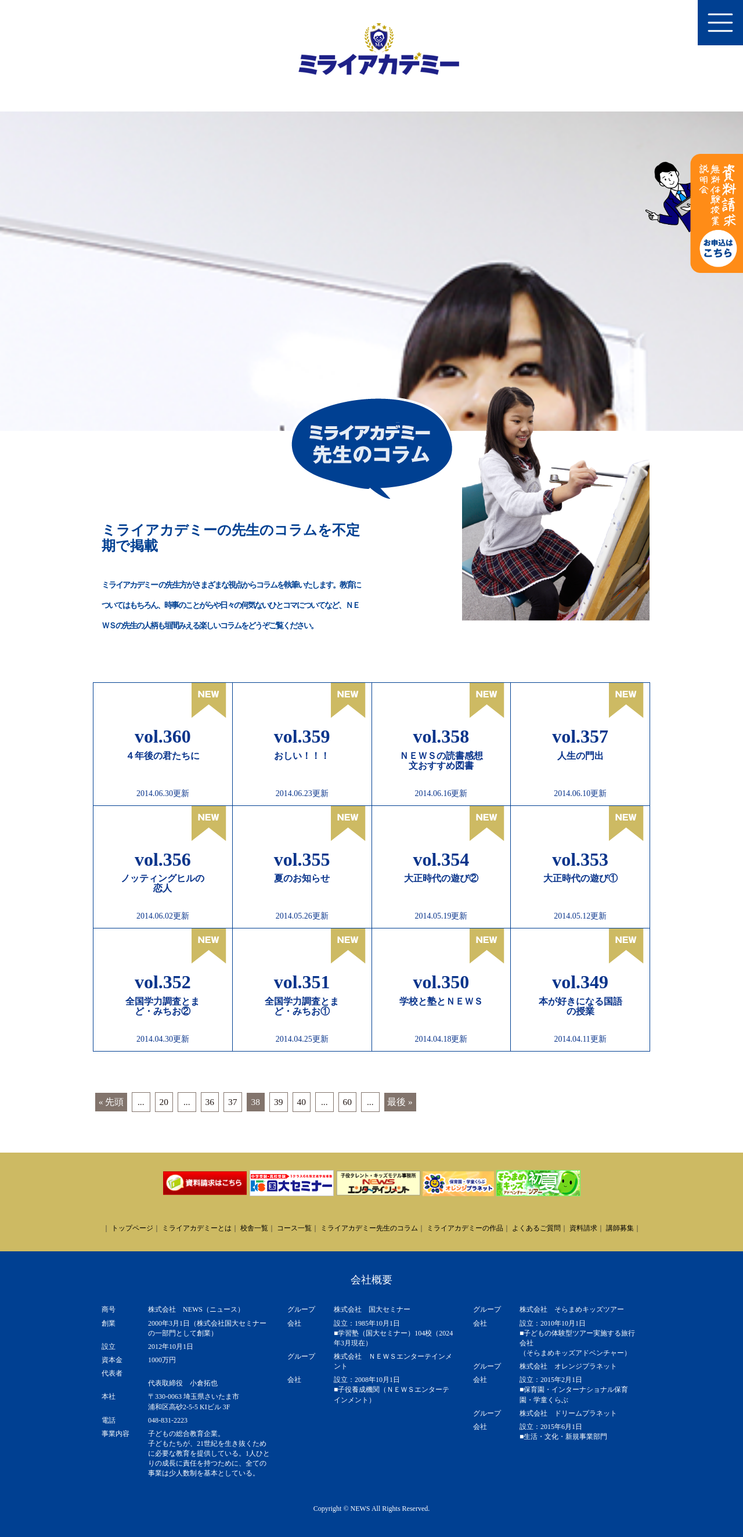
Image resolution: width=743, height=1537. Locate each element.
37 (232, 1102)
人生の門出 (580, 756)
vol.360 (163, 736)
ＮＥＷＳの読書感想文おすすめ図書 (441, 761)
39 (278, 1102)
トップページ (132, 1228)
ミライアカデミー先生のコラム (369, 1228)
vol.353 (580, 859)
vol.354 (441, 859)
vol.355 (302, 859)
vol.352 (163, 981)
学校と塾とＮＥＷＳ (441, 1001)
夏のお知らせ (302, 878)
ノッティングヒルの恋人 (162, 883)
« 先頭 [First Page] (111, 1102)
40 (301, 1102)
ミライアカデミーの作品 (465, 1228)
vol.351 (302, 981)
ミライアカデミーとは (197, 1228)
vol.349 (580, 981)
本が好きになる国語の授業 (580, 1006)
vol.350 (441, 981)
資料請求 (583, 1228)
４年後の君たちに (162, 756)
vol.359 (302, 736)
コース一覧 (294, 1228)
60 (347, 1102)
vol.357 (580, 736)
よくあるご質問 (536, 1228)
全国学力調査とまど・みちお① (302, 1006)
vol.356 (163, 859)
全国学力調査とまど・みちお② (162, 1006)
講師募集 (620, 1228)
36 (210, 1102)
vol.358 (441, 736)
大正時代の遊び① (580, 878)
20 (164, 1102)
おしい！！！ (302, 756)
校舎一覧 (254, 1228)
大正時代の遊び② (441, 878)
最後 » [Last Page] (400, 1102)
